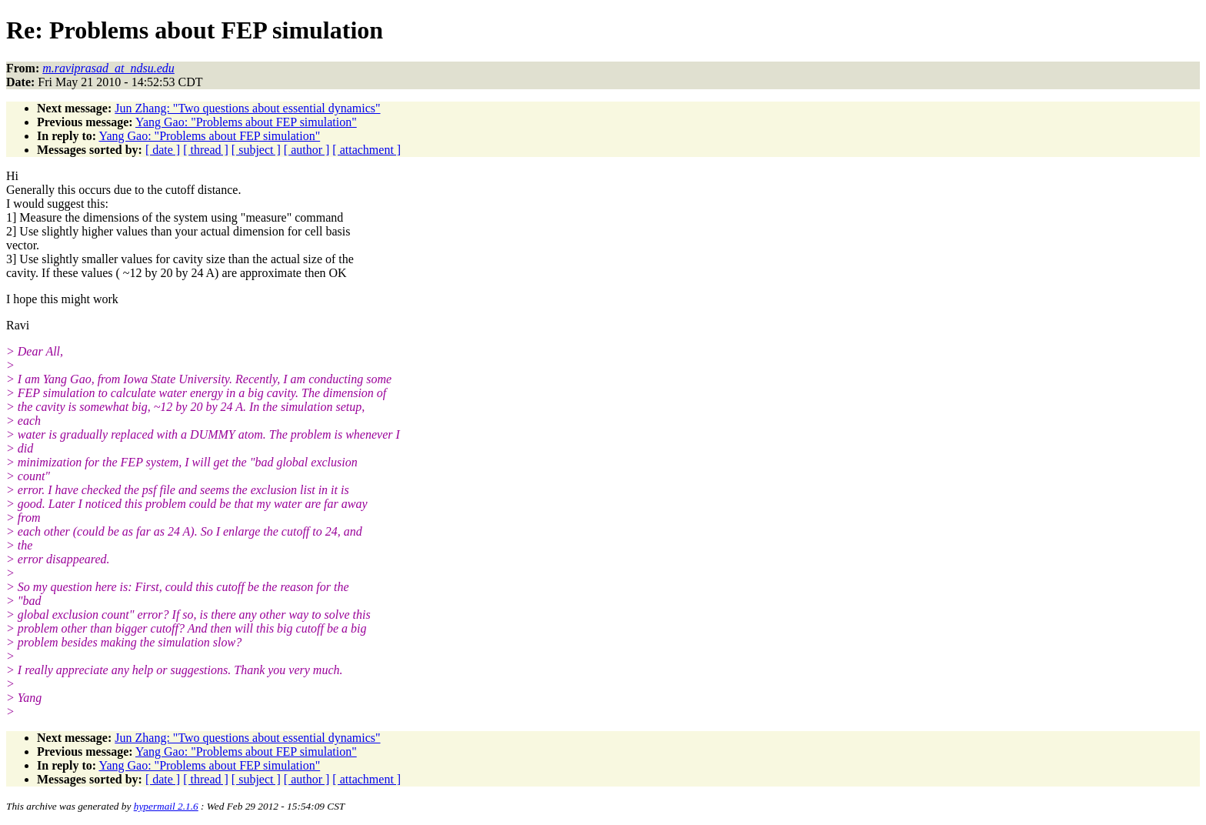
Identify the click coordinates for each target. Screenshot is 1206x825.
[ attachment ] (366, 149)
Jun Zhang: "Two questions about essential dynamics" (247, 108)
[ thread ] (205, 149)
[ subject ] (256, 149)
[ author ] (307, 149)
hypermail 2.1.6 (166, 806)
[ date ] (162, 149)
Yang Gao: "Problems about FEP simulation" (246, 122)
